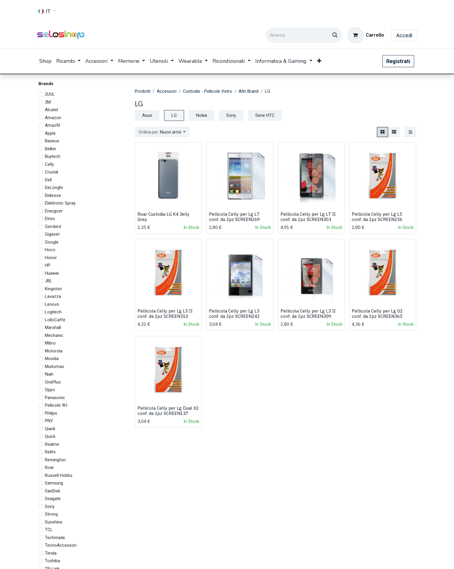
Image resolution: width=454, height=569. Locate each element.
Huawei (52, 273)
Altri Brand (249, 91)
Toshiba (52, 560)
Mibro (50, 343)
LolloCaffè (55, 320)
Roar (49, 467)
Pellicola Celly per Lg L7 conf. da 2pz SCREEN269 (234, 216)
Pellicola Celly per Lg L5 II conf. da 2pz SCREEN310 (165, 313)
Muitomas (54, 366)
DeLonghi (54, 187)
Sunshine (53, 522)
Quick (50, 436)
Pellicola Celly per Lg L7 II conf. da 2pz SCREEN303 (307, 216)
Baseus (52, 140)
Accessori (166, 91)
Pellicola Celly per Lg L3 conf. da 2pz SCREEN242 (234, 313)
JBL (48, 280)
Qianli (50, 428)
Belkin (50, 148)
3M (48, 102)
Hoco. (50, 249)
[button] (162, 132)
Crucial (51, 172)
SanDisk (52, 491)
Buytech (52, 156)
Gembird (53, 226)
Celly (49, 164)
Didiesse (53, 195)
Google (52, 242)
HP (47, 265)
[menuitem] (45, 61)
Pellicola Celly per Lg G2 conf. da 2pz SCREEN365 (377, 313)
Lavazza (53, 296)
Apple (50, 133)
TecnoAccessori (60, 545)
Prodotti (142, 91)
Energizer (54, 211)
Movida (52, 358)
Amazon (53, 117)
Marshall (53, 327)
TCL (49, 529)
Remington (55, 459)
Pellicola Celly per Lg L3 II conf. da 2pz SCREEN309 (307, 313)
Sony (50, 506)
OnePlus (53, 382)
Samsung (54, 483)
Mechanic (54, 335)
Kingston (53, 288)
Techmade (55, 537)
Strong (51, 514)
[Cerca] (335, 35)
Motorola (53, 351)
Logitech (53, 312)
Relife (50, 452)
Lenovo (52, 304)
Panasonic (55, 397)
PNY (49, 420)
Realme (52, 444)
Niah (49, 374)
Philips (51, 413)
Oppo (50, 389)
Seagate (53, 498)
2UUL (50, 94)
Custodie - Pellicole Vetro (207, 91)
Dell (48, 180)
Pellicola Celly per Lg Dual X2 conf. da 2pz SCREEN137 (168, 410)
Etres (50, 218)
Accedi (404, 35)
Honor (51, 257)
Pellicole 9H (56, 405)
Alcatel (51, 109)
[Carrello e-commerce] (366, 35)
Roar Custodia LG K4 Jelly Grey (163, 216)
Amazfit (52, 125)
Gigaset (52, 234)
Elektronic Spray (60, 203)
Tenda (51, 553)
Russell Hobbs (58, 475)
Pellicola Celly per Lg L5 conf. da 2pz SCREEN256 (377, 216)
